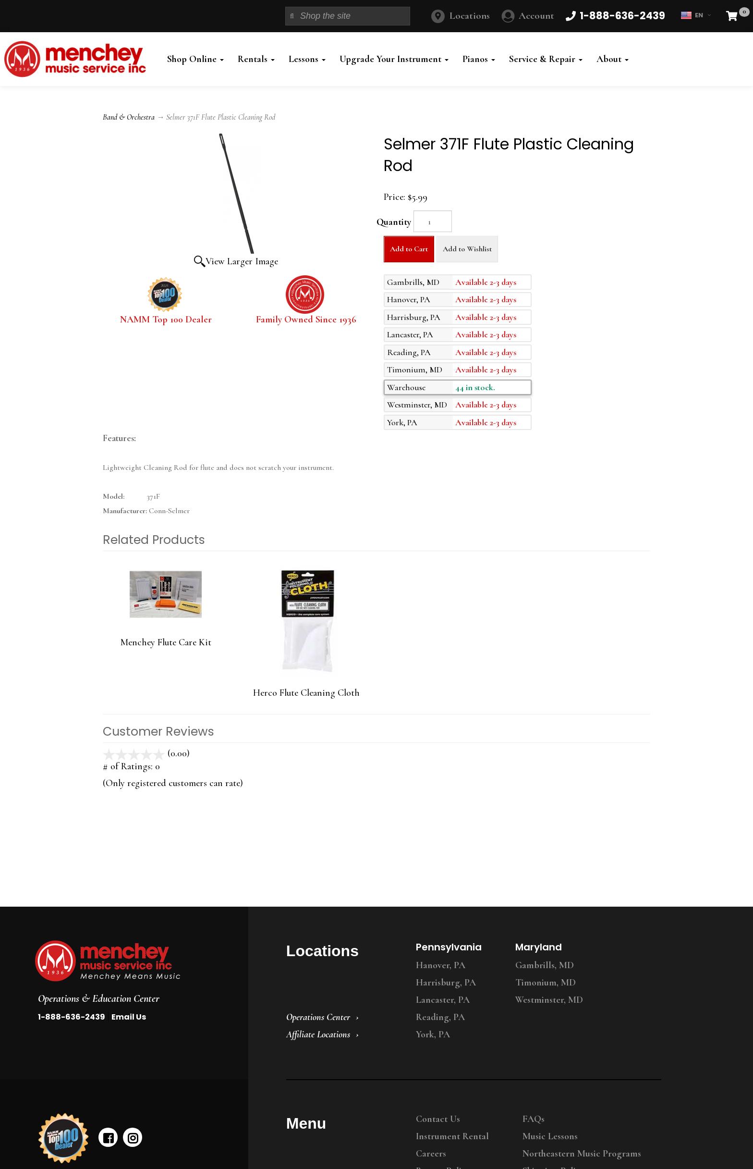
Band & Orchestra (129, 117)
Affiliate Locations (318, 1034)
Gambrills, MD (544, 965)
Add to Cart (409, 249)
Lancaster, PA (443, 1000)
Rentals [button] (256, 59)
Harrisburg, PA (446, 982)
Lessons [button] (307, 59)
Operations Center (318, 1017)
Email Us (128, 1016)
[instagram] (132, 1137)
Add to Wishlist (467, 249)
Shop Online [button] (195, 59)
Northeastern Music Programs (581, 1153)
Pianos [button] (478, 59)
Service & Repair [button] (546, 59)
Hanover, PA (440, 965)
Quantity (393, 222)
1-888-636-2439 (71, 1016)
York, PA (433, 1034)
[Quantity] (432, 221)
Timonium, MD (545, 982)
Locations (469, 16)
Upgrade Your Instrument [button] (394, 59)
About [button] (612, 59)
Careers (431, 1153)
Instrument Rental (452, 1136)
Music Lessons (550, 1136)
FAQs (533, 1119)
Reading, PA (440, 1017)
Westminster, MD (549, 1000)
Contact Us (438, 1119)
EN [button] (695, 15)
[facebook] (108, 1137)
